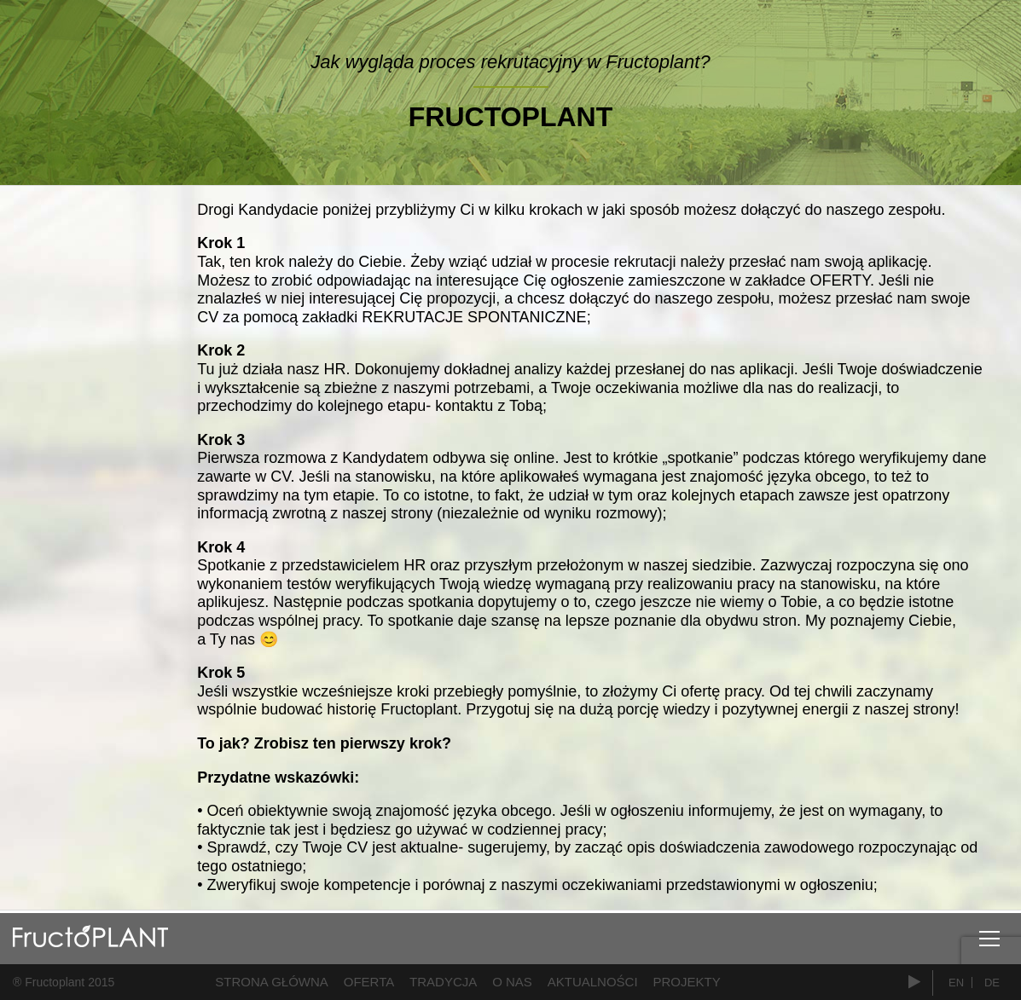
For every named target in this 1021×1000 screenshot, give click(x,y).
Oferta (369, 981)
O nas (512, 981)
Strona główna (271, 981)
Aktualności (593, 981)
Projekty (687, 981)
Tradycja (443, 981)
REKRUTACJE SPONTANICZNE (474, 317)
